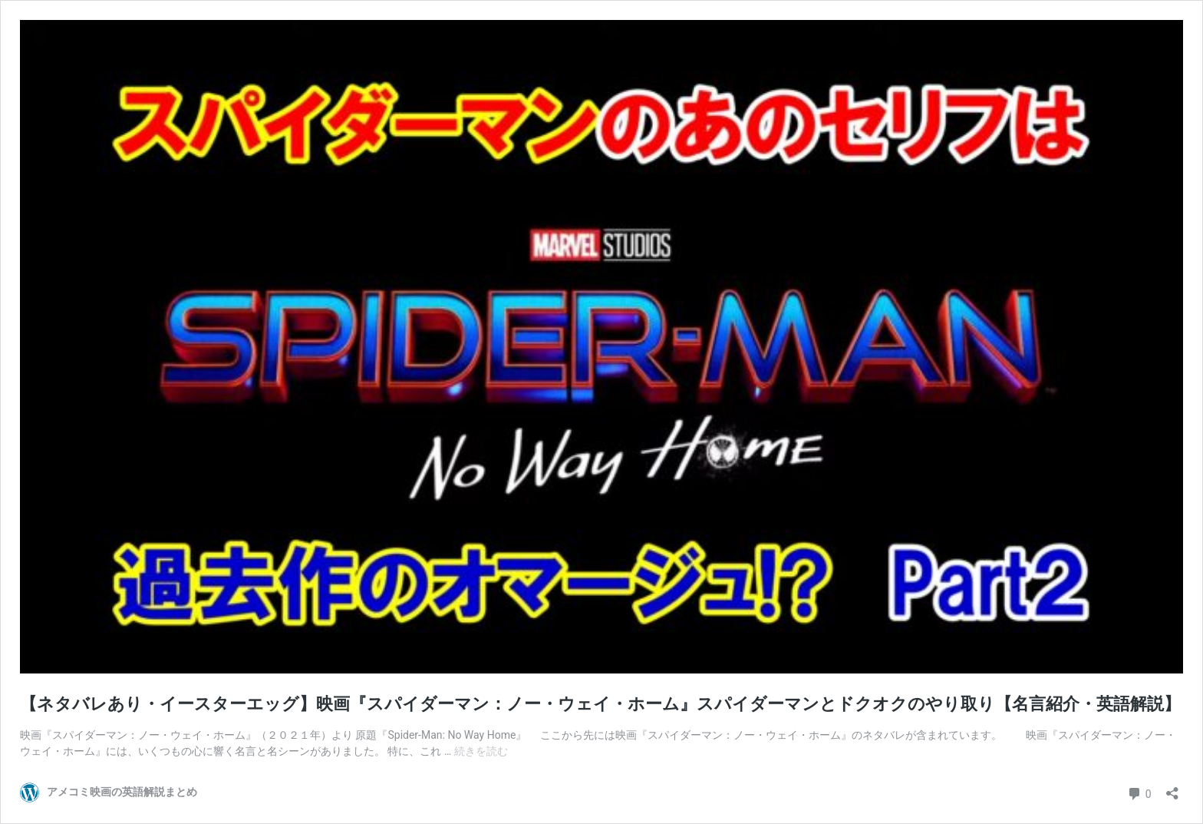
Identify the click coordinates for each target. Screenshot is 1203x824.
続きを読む (481, 751)
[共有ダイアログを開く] (1172, 788)
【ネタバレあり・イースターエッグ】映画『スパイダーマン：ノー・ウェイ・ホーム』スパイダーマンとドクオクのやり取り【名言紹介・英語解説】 (600, 703)
